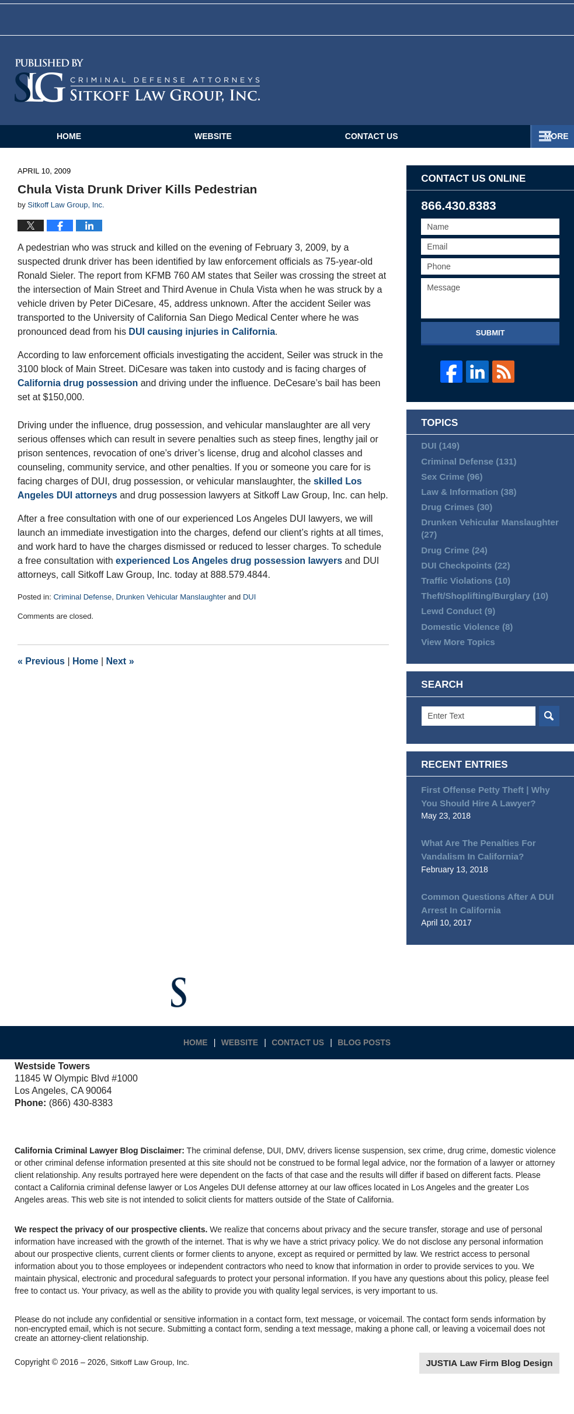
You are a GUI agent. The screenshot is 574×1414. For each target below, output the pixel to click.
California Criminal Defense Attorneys (137, 90)
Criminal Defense (82, 606)
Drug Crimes (454, 522)
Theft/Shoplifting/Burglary (479, 618)
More (549, 146)
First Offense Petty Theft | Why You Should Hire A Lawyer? (489, 825)
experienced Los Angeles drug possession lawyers (229, 571)
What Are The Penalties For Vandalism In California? (474, 877)
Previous (41, 671)
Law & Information (465, 505)
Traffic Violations (462, 601)
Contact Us (371, 146)
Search (549, 746)
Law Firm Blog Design (503, 1387)
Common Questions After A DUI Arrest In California (482, 928)
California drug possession (78, 393)
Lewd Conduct (455, 635)
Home (69, 146)
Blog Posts (367, 1061)
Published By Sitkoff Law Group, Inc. (506, 90)
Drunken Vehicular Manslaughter (171, 606)
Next (120, 671)
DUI (249, 606)
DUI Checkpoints (462, 584)
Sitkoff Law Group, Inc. (151, 1386)
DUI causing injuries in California (201, 341)
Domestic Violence (463, 653)
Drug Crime (451, 566)
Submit (490, 342)
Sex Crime (449, 488)
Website (213, 146)
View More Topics (455, 670)
